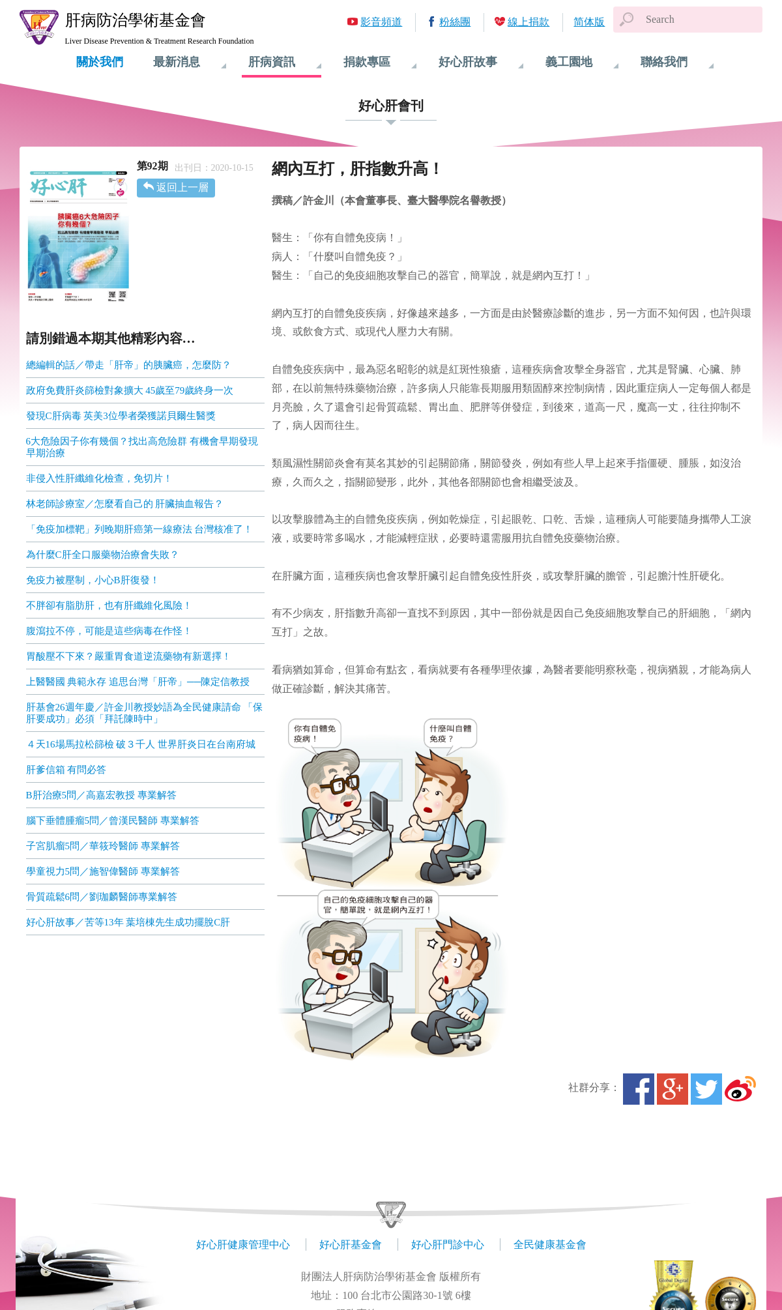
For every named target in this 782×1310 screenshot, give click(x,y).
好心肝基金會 (350, 1244)
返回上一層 (182, 187)
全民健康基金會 (550, 1244)
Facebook (638, 1089)
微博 (740, 1089)
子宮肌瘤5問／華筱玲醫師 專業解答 (103, 846)
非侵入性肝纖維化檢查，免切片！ (99, 478)
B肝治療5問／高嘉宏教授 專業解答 (101, 795)
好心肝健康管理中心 (243, 1244)
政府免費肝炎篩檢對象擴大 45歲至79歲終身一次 (130, 390)
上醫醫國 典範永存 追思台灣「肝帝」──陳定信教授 (138, 682)
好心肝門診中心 (447, 1244)
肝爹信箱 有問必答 (66, 769)
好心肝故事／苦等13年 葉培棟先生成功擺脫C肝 (128, 922)
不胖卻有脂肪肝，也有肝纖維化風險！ (109, 605)
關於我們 (99, 61)
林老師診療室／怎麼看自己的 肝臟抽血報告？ (125, 504)
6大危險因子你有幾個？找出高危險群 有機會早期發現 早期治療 (142, 447)
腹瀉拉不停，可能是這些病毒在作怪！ (109, 631)
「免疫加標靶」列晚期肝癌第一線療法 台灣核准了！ (139, 529)
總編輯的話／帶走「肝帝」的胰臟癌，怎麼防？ (128, 365)
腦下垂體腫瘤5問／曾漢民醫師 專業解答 (112, 820)
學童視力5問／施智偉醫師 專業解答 (103, 871)
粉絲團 (455, 21)
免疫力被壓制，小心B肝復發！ (93, 580)
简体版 (589, 21)
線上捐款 (528, 21)
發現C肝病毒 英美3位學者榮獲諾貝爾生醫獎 (121, 416)
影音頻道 (381, 21)
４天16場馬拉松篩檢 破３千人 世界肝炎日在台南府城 (141, 744)
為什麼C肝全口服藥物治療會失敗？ (102, 554)
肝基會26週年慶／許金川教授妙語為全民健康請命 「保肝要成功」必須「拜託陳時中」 (144, 713)
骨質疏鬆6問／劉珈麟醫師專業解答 (102, 897)
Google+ (672, 1089)
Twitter (706, 1089)
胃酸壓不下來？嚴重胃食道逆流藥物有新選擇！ (128, 656)
